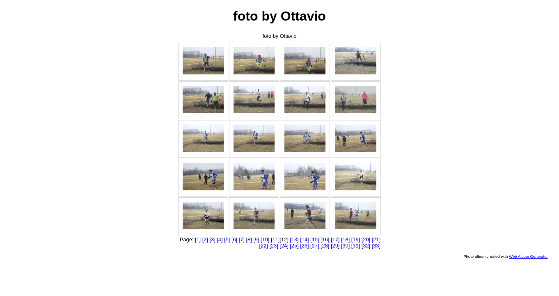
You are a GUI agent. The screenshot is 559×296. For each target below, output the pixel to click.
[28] (325, 246)
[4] (219, 239)
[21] (376, 239)
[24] (284, 246)
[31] (355, 246)
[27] (314, 246)
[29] (335, 246)
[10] (265, 239)
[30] (345, 246)
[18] (345, 239)
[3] (212, 239)
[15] (314, 239)
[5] (227, 239)
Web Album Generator (528, 256)
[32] (366, 246)
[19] (355, 239)
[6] (234, 239)
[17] (335, 239)
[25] (294, 246)
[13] (294, 239)
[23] (273, 246)
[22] (263, 246)
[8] (249, 239)
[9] (256, 239)
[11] (275, 239)
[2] (205, 239)
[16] (325, 239)
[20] (366, 239)
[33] (376, 246)
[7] (242, 239)
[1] (198, 239)
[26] (304, 246)
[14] (304, 239)
